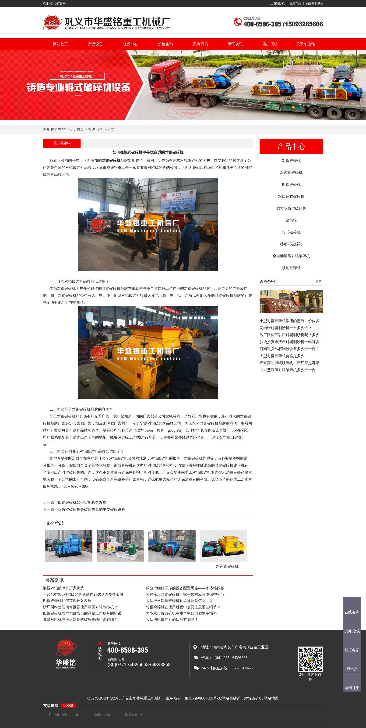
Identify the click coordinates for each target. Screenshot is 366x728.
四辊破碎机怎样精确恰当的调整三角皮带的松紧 (82, 613)
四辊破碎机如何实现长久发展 (82, 502)
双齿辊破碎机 (291, 173)
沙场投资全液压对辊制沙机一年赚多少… (293, 342)
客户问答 (270, 44)
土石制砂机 (278, 3)
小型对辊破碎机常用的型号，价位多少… (293, 321)
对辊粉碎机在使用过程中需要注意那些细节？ (183, 607)
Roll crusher (103, 715)
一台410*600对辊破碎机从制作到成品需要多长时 (83, 594)
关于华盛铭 (305, 44)
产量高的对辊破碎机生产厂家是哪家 (289, 363)
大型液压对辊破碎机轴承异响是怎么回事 (179, 601)
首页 (80, 129)
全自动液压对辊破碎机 (291, 256)
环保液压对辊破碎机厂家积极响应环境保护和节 (185, 594)
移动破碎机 (291, 268)
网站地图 (271, 698)
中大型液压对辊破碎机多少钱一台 (288, 370)
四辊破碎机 (291, 184)
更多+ (319, 281)
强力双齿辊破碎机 (291, 208)
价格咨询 (165, 44)
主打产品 (295, 3)
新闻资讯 (235, 44)
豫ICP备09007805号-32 (203, 698)
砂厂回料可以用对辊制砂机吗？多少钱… (293, 335)
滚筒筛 (291, 220)
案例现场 (200, 44)
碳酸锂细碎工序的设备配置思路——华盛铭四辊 (185, 588)
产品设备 (95, 44)
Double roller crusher (65, 715)
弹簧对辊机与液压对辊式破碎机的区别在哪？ (80, 620)
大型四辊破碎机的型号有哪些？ (172, 620)
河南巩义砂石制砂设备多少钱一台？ (289, 349)
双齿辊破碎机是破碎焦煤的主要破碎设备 (91, 509)
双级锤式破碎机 (291, 196)
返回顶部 (352, 688)
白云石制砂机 (314, 3)
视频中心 (130, 44)
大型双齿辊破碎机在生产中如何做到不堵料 (181, 613)
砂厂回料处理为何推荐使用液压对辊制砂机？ (80, 607)
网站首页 (60, 44)
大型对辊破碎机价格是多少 (282, 356)
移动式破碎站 (291, 244)
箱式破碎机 (291, 232)
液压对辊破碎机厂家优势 (63, 588)
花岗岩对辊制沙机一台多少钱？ (286, 328)
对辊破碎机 (291, 161)
